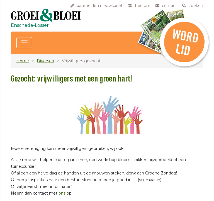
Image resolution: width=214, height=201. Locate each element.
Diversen (45, 60)
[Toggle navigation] (24, 42)
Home (22, 60)
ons (62, 193)
